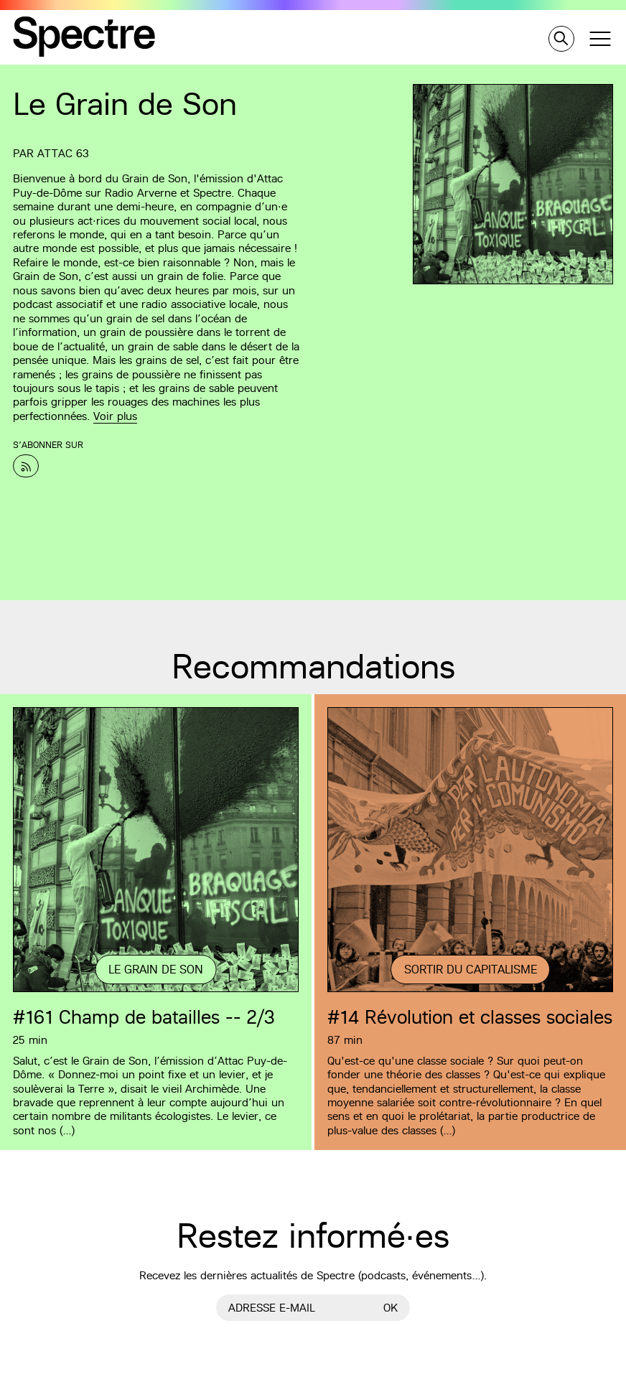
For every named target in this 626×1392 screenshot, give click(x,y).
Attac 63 (63, 153)
